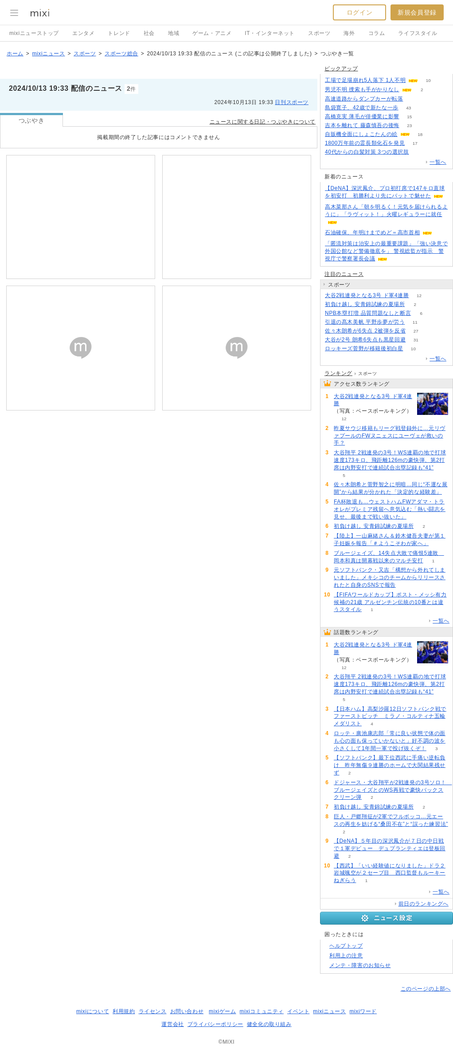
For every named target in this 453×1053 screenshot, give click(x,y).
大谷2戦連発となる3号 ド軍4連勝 (367, 295)
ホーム (15, 53)
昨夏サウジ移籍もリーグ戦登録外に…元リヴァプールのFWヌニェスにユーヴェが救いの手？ (389, 435)
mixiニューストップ (34, 33)
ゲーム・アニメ (211, 33)
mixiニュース (48, 53)
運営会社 (172, 1024)
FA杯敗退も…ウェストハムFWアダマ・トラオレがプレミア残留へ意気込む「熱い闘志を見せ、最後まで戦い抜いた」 (389, 509)
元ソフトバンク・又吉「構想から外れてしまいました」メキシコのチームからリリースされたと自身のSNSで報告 (389, 577)
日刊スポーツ (292, 102)
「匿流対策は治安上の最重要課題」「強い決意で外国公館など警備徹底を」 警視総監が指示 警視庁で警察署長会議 (386, 251)
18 (420, 134)
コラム (376, 33)
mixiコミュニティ (262, 1011)
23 (409, 125)
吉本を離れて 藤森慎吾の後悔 (362, 125)
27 (416, 331)
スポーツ (319, 33)
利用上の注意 (346, 955)
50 (413, 99)
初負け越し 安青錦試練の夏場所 (365, 304)
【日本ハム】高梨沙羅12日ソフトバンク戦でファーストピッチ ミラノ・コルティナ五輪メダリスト (390, 716)
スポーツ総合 (121, 53)
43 (408, 107)
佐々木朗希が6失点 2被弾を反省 (365, 331)
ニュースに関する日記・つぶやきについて (263, 122)
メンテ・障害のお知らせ (360, 965)
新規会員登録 (417, 12)
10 (428, 80)
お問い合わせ (187, 1011)
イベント (298, 1011)
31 (416, 339)
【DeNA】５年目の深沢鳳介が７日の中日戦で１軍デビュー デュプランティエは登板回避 (389, 848)
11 (415, 322)
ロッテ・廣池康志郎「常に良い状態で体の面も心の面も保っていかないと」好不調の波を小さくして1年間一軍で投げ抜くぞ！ (389, 740)
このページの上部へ (426, 989)
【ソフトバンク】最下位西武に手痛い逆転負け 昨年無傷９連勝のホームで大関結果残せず (389, 765)
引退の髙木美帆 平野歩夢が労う (365, 322)
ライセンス (153, 1011)
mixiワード (363, 1011)
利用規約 (124, 1011)
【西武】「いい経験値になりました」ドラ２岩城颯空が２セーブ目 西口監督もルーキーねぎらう (389, 873)
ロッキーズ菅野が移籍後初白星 (364, 348)
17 (415, 143)
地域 (173, 33)
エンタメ (83, 33)
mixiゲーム (222, 1011)
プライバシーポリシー (215, 1024)
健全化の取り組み (269, 1024)
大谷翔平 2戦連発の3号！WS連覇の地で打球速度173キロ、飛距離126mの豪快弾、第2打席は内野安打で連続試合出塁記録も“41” (390, 460)
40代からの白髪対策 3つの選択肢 (367, 152)
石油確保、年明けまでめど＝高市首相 (372, 232)
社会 (149, 33)
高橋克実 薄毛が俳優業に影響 (362, 116)
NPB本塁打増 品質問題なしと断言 (368, 313)
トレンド (119, 33)
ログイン (359, 12)
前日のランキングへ (423, 904)
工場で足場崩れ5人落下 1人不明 (365, 80)
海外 (349, 33)
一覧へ (438, 162)
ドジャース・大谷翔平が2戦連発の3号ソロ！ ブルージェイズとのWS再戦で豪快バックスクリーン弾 (393, 790)
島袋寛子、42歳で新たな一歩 (361, 108)
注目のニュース (343, 274)
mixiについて (92, 1011)
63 (419, 152)
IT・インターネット (270, 33)
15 (409, 116)
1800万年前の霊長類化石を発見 (365, 143)
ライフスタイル (417, 33)
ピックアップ (341, 69)
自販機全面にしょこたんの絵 (361, 134)
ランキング (338, 373)
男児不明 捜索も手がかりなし (362, 89)
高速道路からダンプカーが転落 (364, 99)
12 (419, 295)
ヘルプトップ (346, 946)
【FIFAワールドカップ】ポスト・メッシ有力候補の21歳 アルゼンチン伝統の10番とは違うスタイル (390, 602)
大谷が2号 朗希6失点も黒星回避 (365, 340)
